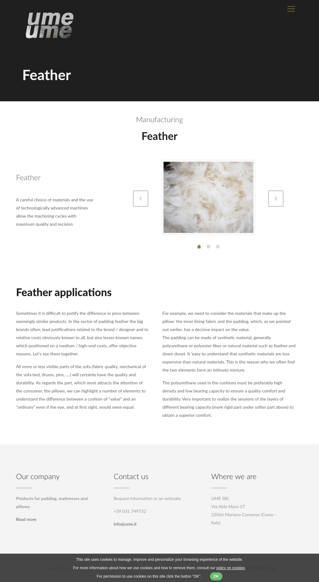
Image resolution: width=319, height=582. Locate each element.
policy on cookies (230, 568)
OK (216, 576)
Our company (38, 476)
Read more (26, 519)
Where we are (234, 476)
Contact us (131, 476)
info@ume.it (125, 524)
